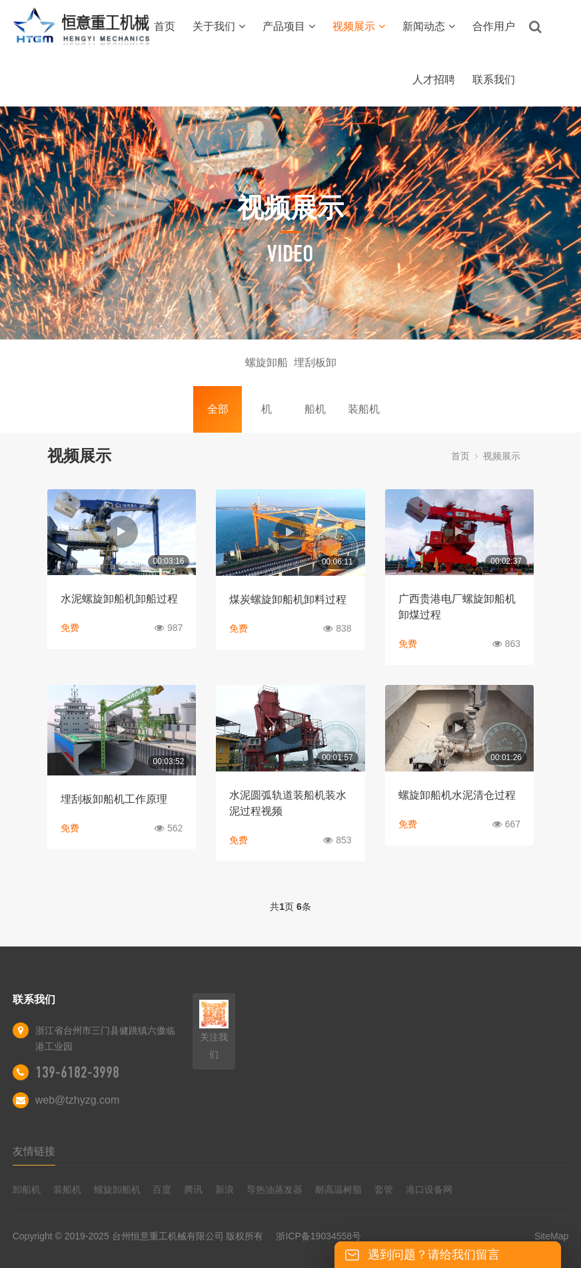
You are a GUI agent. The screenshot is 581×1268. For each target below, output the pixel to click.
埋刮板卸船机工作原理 (114, 799)
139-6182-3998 (77, 1072)
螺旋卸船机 (266, 371)
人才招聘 (433, 79)
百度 (162, 1189)
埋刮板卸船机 (315, 371)
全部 (218, 409)
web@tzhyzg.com (77, 1100)
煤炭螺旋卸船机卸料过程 (287, 599)
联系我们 (493, 79)
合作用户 (493, 26)
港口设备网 (429, 1189)
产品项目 (289, 26)
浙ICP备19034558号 (318, 1236)
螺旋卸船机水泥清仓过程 (457, 795)
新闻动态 (428, 26)
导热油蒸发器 (274, 1189)
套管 (383, 1189)
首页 (164, 26)
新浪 (224, 1189)
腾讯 (193, 1189)
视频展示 (358, 26)
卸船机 (27, 1189)
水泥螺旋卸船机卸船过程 (119, 598)
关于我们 (219, 26)
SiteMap (551, 1236)
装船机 (364, 409)
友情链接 (34, 1151)
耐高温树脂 (338, 1189)
